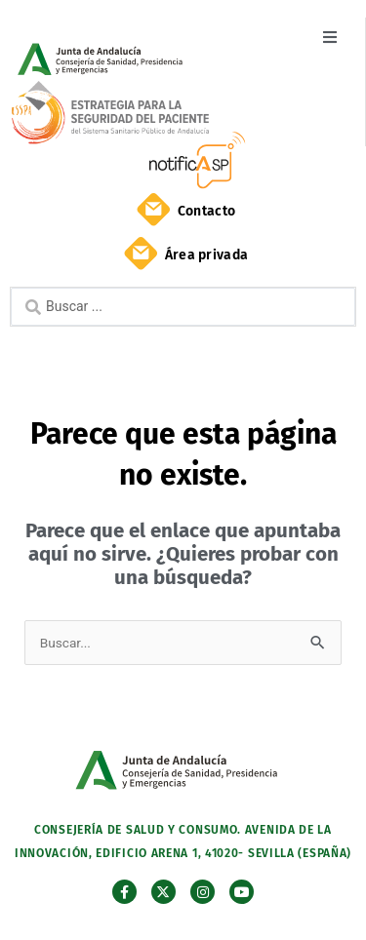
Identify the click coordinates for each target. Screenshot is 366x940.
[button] (329, 37)
